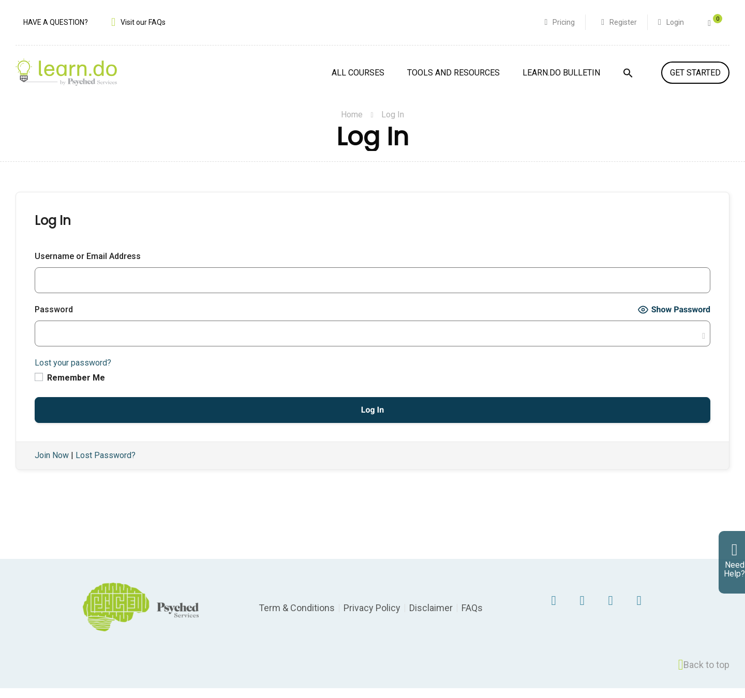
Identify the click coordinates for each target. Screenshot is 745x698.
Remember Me (70, 387)
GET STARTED (695, 74)
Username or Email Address (88, 266)
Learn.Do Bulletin (561, 74)
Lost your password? (73, 372)
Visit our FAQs (143, 23)
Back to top (703, 674)
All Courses (358, 74)
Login (674, 23)
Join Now (52, 466)
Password (54, 319)
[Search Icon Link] (628, 80)
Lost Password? (106, 466)
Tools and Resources (453, 74)
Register (622, 23)
